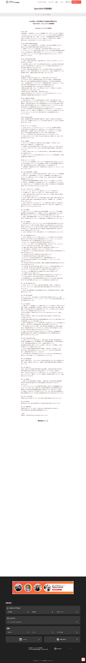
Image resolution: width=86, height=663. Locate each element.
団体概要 (10, 612)
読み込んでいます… (43, 498)
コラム (33, 632)
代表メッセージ (60, 612)
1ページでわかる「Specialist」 (15, 622)
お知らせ (10, 632)
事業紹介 (34, 612)
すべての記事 (60, 632)
